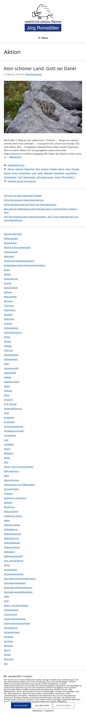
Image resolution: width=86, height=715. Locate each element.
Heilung (8, 390)
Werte (7, 650)
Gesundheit (10, 372)
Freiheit (8, 345)
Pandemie (59, 173)
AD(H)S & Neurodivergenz (17, 247)
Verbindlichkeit (12, 632)
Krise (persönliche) (13, 426)
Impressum (49, 710)
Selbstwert (9, 551)
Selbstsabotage (12, 542)
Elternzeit (9, 319)
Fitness (7, 341)
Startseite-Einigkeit (14, 574)
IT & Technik (10, 404)
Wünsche (9, 659)
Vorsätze (8, 641)
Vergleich (9, 636)
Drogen (45, 169)
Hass (67, 169)
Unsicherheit (10, 614)
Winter (7, 654)
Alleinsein (9, 256)
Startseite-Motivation (15, 583)
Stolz (6, 600)
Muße (7, 457)
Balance (8, 292)
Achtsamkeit (10, 242)
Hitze (6, 395)
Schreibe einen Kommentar (21, 181)
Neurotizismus (11, 480)
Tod (20, 177)
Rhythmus (9, 506)
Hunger (75, 169)
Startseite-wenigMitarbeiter (18, 592)
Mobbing (8, 453)
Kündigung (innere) (14, 430)
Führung (8, 350)
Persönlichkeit (11, 489)
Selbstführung (11, 538)
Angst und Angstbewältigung (19, 260)
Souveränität (10, 569)
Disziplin (8, 314)
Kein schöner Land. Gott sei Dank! (40, 68)
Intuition (8, 399)
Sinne (7, 565)
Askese (7, 274)
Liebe (40, 173)
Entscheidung (11, 327)
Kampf (7, 173)
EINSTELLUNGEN (63, 705)
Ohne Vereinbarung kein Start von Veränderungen (30, 204)
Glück (61, 169)
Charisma (9, 305)
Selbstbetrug (10, 529)
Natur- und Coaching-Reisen (18, 466)
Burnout (8, 301)
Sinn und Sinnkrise (13, 560)
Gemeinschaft (11, 368)
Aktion (10, 169)
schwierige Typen (13, 515)
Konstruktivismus (13, 408)
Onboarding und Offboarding (19, 484)
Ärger (7, 269)
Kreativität (9, 421)
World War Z (68, 177)
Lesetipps (9, 444)
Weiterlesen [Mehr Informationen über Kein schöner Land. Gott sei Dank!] (15, 156)
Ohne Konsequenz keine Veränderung (24, 200)
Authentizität (10, 287)
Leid (34, 173)
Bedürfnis (29, 169)
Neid (6, 475)
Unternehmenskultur (15, 618)
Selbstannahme (12, 524)
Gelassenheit (10, 359)
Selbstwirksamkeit (13, 556)
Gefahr (53, 169)
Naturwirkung (11, 471)
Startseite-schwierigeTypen (18, 587)
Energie (8, 323)
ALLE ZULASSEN (21, 705)
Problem (8, 493)
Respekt (8, 502)
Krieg (14, 173)
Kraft (6, 412)
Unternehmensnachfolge (17, 623)
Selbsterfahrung (15, 165)
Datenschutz (37, 710)
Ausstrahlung (11, 278)
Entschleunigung (13, 332)
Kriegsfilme (24, 173)
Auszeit (8, 283)
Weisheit (8, 645)
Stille (6, 596)
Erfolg (7, 336)
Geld (6, 363)
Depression (10, 310)
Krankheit (9, 417)
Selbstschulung (12, 547)
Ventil (58, 177)
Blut (38, 169)
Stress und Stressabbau (16, 605)
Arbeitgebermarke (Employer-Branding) (24, 265)
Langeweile (10, 435)
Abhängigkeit (11, 238)
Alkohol (19, 169)
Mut (6, 462)
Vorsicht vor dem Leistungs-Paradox (23, 195)
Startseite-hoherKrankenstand (20, 578)
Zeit (6, 663)
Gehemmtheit (11, 354)
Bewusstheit (10, 296)
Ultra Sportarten (45, 177)
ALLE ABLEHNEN (42, 705)
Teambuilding (11, 609)
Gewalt (7, 377)
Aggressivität (11, 251)
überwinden (29, 177)
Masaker (48, 173)
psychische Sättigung (15, 498)
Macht (7, 448)
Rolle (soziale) (11, 511)
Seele (6, 520)
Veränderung (11, 627)
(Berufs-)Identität (13, 233)
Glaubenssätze (11, 381)
